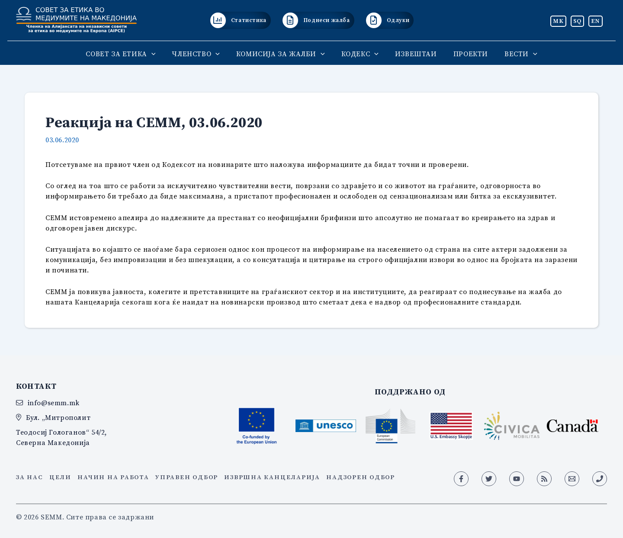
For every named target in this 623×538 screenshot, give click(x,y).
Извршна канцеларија (272, 477)
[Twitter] (489, 478)
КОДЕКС (360, 53)
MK (558, 20)
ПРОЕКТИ (465, 53)
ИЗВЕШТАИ (413, 53)
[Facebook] (461, 478)
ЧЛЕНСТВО (201, 53)
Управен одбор (186, 477)
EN (595, 20)
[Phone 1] (599, 478)
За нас (29, 477)
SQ (577, 20)
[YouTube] (516, 478)
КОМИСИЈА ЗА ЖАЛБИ (283, 53)
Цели (60, 477)
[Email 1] (572, 478)
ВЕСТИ (513, 53)
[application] (159, 53)
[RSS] (544, 478)
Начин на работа (113, 477)
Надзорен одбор (360, 477)
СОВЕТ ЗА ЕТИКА (128, 53)
